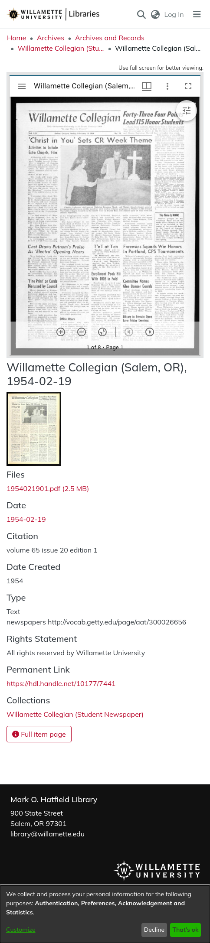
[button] (141, 14)
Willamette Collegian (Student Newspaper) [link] (60, 48)
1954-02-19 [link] (26, 519)
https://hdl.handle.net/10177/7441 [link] (61, 683)
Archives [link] (51, 37)
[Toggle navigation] (196, 14)
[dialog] (105, 914)
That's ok (185, 929)
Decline (154, 929)
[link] (48, 488)
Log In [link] (174, 14)
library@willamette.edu (47, 833)
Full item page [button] (39, 734)
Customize (21, 929)
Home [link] (16, 37)
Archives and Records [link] (109, 37)
